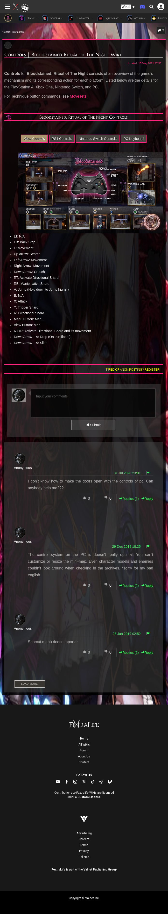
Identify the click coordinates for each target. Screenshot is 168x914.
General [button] (52, 18)
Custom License (89, 797)
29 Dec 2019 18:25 (126, 546)
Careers (84, 839)
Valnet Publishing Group (100, 869)
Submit (93, 425)
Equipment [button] (109, 18)
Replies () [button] (129, 499)
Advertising (84, 833)
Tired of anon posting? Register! (133, 369)
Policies (84, 857)
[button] (127, 7)
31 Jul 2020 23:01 (127, 473)
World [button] (135, 18)
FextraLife (58, 869)
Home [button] (28, 18)
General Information (13, 32)
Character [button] (80, 18)
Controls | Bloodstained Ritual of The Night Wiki (62, 54)
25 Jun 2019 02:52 (127, 634)
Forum (84, 750)
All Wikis (84, 744)
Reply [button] (147, 499)
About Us (84, 756)
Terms (84, 845)
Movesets (78, 96)
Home (84, 738)
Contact (84, 762)
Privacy (84, 851)
